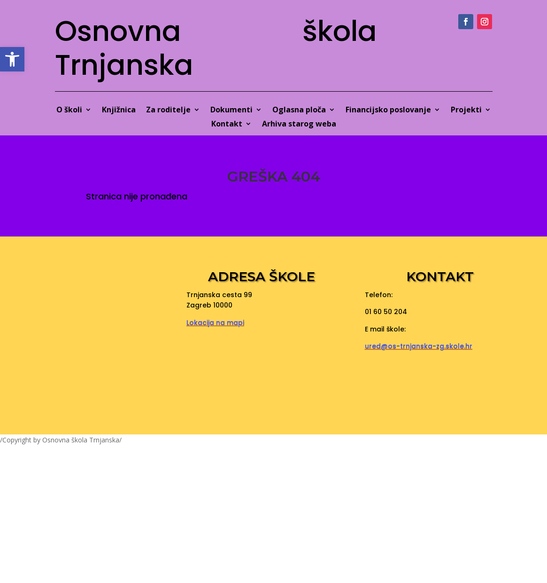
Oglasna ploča (299, 110)
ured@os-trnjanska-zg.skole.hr (418, 346)
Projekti (466, 110)
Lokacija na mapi (215, 322)
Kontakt (226, 124)
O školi (69, 110)
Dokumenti (231, 110)
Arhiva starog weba (299, 124)
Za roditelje (168, 110)
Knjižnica (119, 110)
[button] (12, 59)
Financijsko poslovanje (388, 110)
